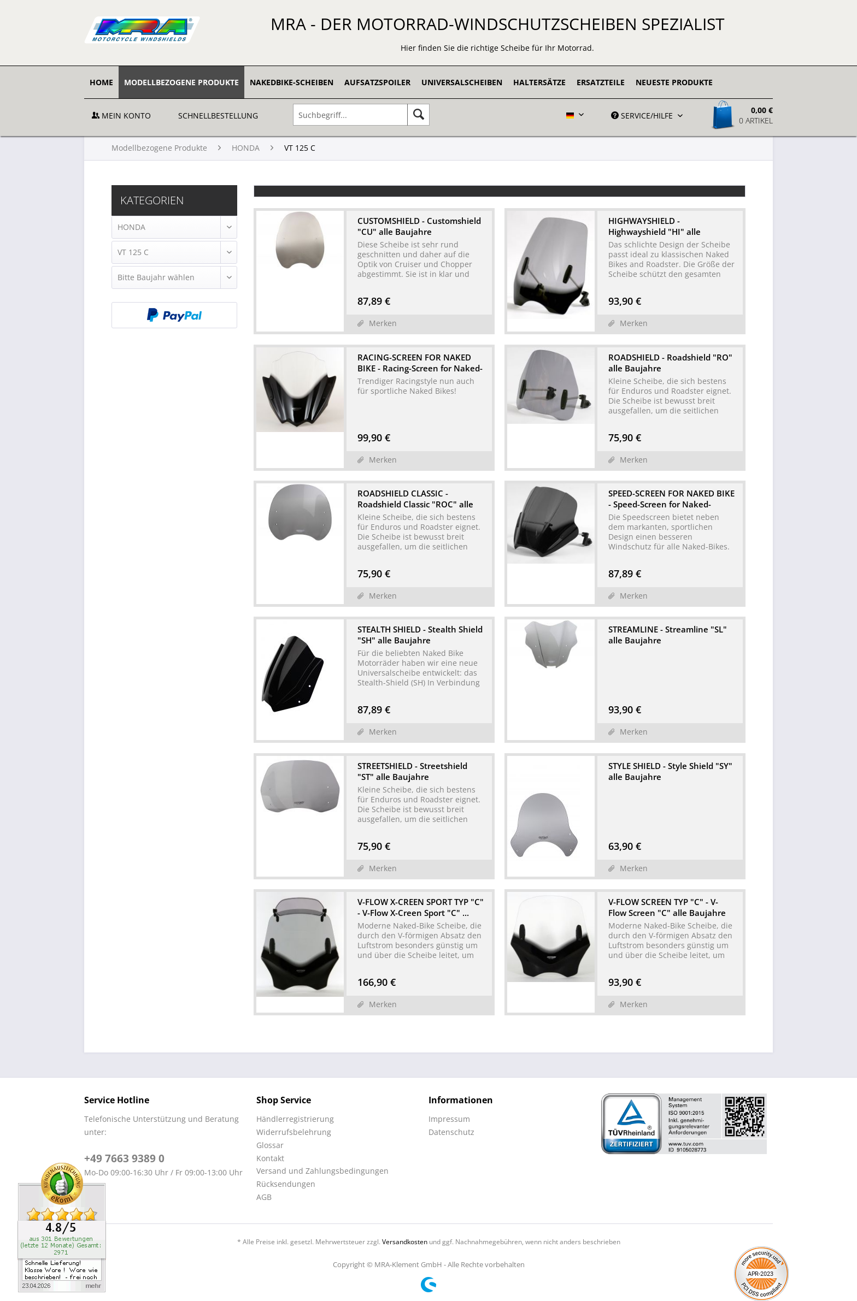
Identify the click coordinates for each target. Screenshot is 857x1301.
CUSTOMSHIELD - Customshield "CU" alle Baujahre (419, 226)
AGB (264, 1197)
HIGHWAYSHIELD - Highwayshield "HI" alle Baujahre (654, 226)
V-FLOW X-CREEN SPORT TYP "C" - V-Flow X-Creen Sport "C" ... (420, 907)
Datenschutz (451, 1132)
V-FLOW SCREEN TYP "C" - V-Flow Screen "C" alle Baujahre (667, 907)
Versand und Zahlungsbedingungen (322, 1171)
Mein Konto (121, 115)
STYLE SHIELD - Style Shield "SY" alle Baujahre (670, 771)
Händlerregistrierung (295, 1119)
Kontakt (270, 1158)
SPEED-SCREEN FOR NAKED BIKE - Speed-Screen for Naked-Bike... (671, 499)
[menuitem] (101, 82)
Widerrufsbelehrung (293, 1132)
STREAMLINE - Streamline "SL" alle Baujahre (667, 635)
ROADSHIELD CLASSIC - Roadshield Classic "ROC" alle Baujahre (415, 499)
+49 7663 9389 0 (124, 1158)
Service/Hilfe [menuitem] (643, 115)
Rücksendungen (285, 1184)
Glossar (270, 1145)
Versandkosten (404, 1241)
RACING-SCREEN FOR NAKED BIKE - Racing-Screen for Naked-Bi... (420, 363)
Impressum (449, 1119)
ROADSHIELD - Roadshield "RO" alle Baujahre (670, 363)
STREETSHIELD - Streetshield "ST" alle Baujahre (412, 771)
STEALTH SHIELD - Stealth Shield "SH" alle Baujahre (420, 635)
